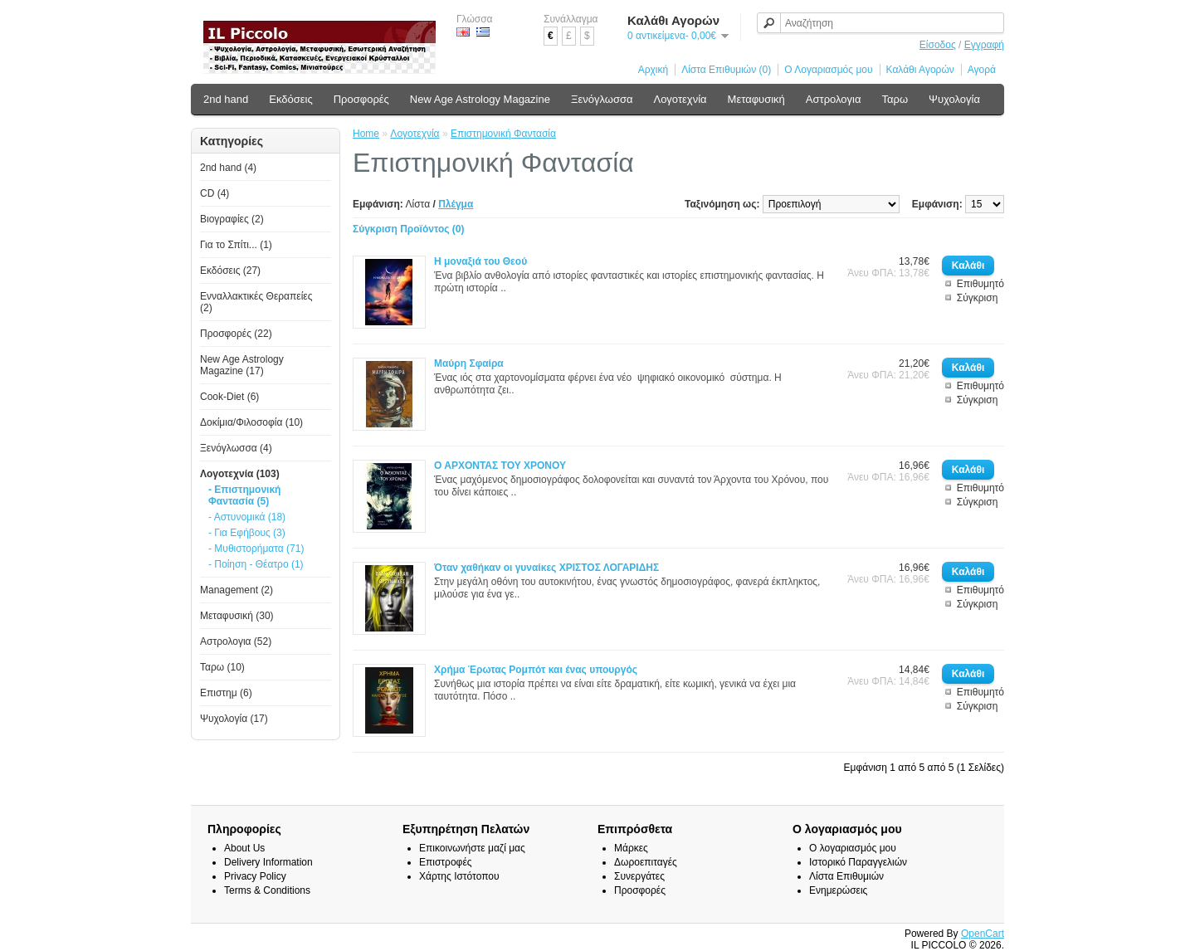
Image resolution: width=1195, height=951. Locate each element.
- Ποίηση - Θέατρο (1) (256, 564)
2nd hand (225, 99)
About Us (244, 848)
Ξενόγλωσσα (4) (236, 448)
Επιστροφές (445, 862)
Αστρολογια (833, 99)
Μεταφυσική (756, 99)
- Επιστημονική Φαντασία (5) (244, 495)
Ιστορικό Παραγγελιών (858, 862)
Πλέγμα (455, 204)
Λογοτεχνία (679, 99)
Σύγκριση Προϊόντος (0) (409, 229)
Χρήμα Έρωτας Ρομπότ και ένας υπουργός (535, 669)
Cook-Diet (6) (229, 396)
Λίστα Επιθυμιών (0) (726, 70)
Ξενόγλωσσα (602, 99)
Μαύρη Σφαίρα (469, 363)
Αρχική (653, 70)
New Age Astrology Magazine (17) (242, 365)
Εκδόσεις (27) (230, 270)
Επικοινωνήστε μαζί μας (472, 848)
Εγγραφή (984, 45)
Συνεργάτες (639, 876)
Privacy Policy (255, 876)
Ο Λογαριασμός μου (828, 70)
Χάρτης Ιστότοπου (459, 876)
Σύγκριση (977, 298)
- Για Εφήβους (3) (246, 533)
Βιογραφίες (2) (232, 219)
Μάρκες (631, 848)
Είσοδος (937, 45)
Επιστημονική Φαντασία (503, 133)
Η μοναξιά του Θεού (480, 261)
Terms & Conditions (267, 890)
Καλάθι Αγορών (920, 70)
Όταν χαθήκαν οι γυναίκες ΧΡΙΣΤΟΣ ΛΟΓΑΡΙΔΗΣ (546, 567)
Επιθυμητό (980, 284)
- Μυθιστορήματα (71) (256, 548)
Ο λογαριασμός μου (852, 848)
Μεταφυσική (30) (237, 616)
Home (366, 133)
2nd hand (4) (228, 167)
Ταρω (895, 99)
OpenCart (982, 933)
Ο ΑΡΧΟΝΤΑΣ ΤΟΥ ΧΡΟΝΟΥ (500, 465)
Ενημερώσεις (838, 890)
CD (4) (214, 193)
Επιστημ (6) (226, 693)
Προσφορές (361, 99)
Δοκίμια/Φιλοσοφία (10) (251, 422)
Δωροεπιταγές (645, 862)
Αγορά (982, 70)
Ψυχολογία (954, 99)
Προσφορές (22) (236, 333)
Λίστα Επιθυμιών (846, 876)
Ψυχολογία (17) (234, 718)
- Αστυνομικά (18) (246, 517)
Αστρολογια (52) (235, 641)
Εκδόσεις (290, 99)
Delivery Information (268, 862)
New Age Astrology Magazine (480, 99)
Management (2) (236, 590)
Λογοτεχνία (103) (240, 474)
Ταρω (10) (222, 667)
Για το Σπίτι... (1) (236, 245)
